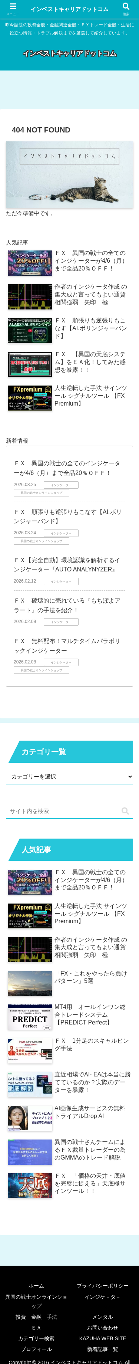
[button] (125, 811)
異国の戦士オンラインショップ (36, 1301)
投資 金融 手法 (36, 1317)
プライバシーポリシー (103, 1286)
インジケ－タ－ (103, 1297)
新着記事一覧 (102, 1349)
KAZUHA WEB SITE (102, 1338)
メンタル (102, 1317)
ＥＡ (36, 1328)
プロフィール (36, 1349)
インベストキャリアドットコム (70, 9)
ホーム (36, 1286)
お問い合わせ (102, 1328)
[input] (69, 811)
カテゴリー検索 (36, 1338)
